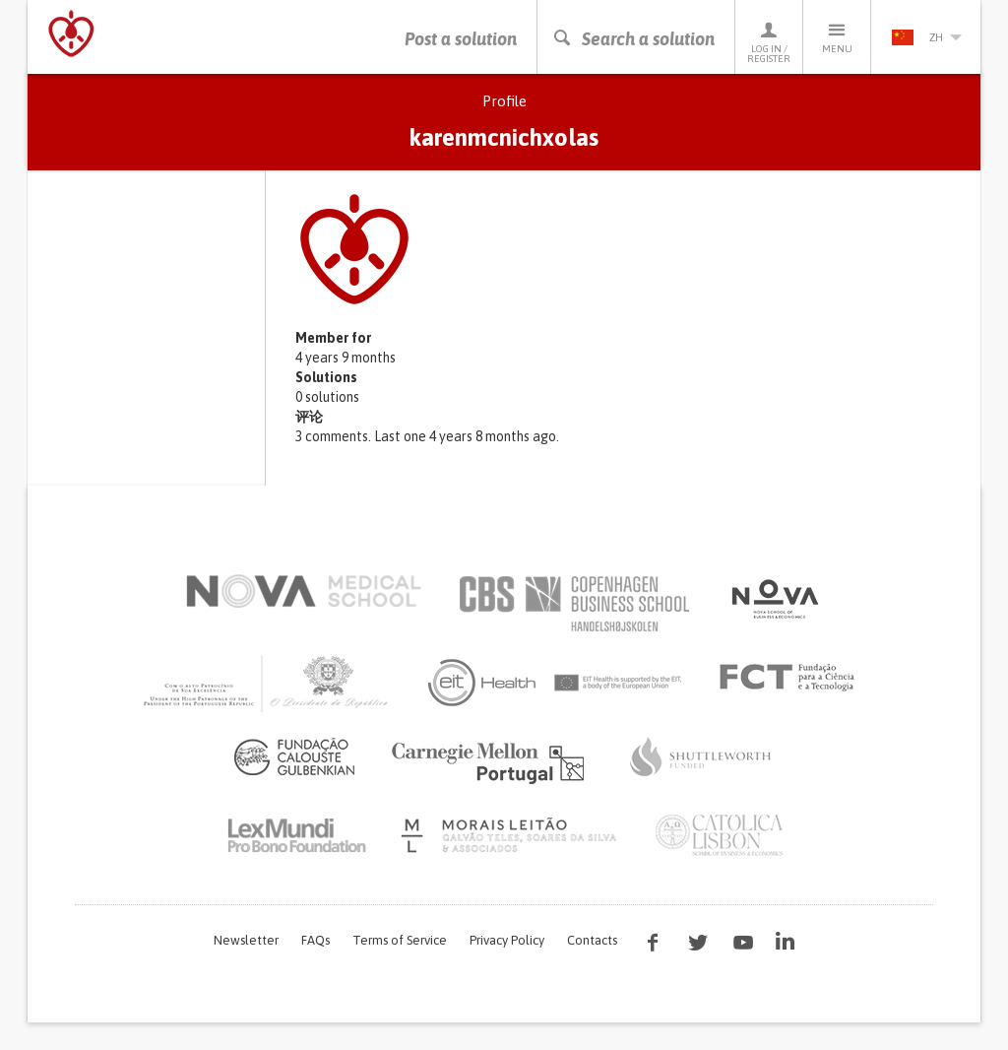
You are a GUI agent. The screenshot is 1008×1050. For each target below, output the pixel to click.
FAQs (315, 940)
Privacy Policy (507, 940)
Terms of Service (399, 940)
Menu (836, 37)
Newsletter (246, 940)
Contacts (592, 940)
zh (926, 37)
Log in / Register (768, 42)
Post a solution (461, 39)
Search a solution (633, 39)
